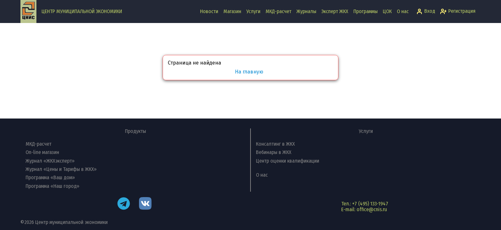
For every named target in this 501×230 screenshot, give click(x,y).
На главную (249, 72)
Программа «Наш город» (52, 186)
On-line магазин (42, 152)
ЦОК (387, 11)
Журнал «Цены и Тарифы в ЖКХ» (61, 169)
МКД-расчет (278, 11)
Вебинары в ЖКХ (273, 152)
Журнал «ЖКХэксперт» (50, 161)
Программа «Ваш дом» (50, 177)
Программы (365, 11)
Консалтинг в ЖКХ (275, 144)
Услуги (253, 11)
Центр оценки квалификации (287, 161)
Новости (209, 11)
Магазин (232, 11)
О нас (403, 11)
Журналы (306, 11)
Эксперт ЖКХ (334, 11)
